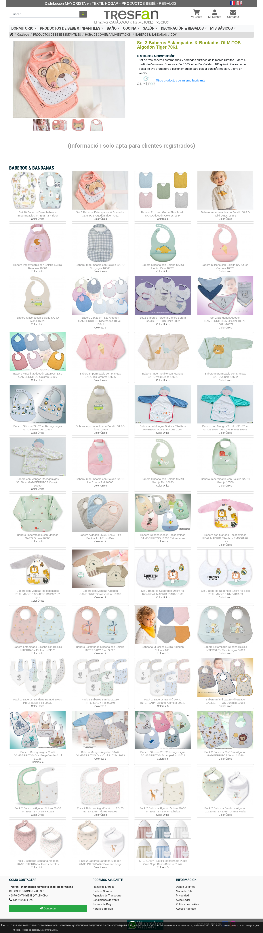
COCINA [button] (129, 28)
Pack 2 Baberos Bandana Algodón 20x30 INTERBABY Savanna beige (100, 862)
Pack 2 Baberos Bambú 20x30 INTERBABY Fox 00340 (100, 701)
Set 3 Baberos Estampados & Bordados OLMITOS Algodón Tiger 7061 (100, 214)
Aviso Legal (183, 900)
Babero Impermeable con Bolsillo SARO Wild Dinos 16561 (225, 214)
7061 (174, 34)
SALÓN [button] (149, 28)
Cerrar (5, 925)
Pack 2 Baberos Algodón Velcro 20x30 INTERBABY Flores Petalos (100, 810)
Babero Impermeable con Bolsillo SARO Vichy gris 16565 (100, 266)
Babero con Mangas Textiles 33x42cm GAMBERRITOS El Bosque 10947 (163, 428)
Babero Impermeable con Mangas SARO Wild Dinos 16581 (162, 375)
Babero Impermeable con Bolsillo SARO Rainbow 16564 (37, 266)
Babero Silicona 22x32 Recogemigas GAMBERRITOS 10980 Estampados (162, 536)
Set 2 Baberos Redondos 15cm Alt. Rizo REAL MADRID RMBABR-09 (225, 592)
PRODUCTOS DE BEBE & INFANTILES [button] (70, 28)
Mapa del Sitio (184, 891)
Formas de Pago (103, 904)
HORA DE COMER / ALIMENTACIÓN (108, 34)
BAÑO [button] (112, 28)
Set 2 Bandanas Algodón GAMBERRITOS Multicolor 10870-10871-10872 (225, 321)
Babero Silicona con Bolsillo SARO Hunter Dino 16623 (163, 266)
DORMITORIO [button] (22, 28)
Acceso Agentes (186, 908)
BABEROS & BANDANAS (151, 34)
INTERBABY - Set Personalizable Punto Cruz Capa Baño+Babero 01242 (162, 862)
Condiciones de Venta (106, 900)
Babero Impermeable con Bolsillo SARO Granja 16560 (225, 480)
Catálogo (23, 34)
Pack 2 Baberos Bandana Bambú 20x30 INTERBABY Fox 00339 (37, 701)
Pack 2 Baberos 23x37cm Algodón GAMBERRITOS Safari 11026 (225, 753)
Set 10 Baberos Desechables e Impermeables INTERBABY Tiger (38, 214)
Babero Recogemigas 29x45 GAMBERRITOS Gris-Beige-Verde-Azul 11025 (38, 755)
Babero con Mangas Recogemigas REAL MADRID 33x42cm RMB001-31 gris (38, 594)
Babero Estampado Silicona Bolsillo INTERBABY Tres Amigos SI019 (225, 648)
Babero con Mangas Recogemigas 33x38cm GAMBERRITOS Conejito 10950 (37, 482)
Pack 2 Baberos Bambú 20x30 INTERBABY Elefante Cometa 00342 (162, 701)
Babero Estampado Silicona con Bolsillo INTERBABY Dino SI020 (100, 648)
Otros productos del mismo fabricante (180, 80)
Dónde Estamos (185, 886)
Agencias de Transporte (107, 895)
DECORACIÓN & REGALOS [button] (182, 28)
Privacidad (182, 895)
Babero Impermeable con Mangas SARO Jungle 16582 (225, 375)
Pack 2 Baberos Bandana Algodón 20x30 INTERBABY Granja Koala (225, 810)
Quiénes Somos (102, 891)
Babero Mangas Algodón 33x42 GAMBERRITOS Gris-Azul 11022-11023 (100, 753)
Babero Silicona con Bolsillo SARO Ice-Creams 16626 (225, 266)
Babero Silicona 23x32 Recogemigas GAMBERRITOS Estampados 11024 (162, 753)
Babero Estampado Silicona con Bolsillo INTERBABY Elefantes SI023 (38, 648)
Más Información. (48, 930)
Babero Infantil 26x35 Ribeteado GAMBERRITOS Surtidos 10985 (225, 701)
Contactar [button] (48, 908)
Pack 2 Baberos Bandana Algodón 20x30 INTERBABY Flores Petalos (38, 862)
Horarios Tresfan (103, 908)
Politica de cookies (187, 904)
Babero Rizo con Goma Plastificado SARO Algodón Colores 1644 (162, 214)
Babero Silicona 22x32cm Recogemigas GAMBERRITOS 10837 (37, 428)
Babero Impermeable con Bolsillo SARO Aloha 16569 (100, 428)
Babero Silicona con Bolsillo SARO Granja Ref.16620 (163, 480)
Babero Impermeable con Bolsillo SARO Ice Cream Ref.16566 (100, 480)
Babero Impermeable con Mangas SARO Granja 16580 (37, 536)
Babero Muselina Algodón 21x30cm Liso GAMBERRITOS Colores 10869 (37, 375)
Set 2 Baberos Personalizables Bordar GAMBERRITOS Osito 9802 (163, 319)
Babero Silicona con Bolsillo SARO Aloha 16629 (37, 319)
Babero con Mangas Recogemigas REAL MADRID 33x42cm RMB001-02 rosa (225, 538)
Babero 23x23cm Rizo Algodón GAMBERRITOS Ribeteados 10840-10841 (100, 321)
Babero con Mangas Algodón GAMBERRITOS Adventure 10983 (100, 592)
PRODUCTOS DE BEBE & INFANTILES (57, 34)
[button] (196, 14)
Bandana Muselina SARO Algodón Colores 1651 (163, 648)
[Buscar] (44, 14)
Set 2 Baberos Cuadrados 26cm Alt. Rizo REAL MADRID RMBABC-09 (162, 592)
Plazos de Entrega (104, 886)
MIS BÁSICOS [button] (221, 28)
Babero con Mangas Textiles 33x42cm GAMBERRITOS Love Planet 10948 (225, 428)
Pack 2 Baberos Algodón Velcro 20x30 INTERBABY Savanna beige (163, 810)
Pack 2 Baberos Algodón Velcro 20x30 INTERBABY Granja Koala (37, 810)
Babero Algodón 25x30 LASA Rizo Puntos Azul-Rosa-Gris (100, 536)
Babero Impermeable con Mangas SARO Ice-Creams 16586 (100, 375)
